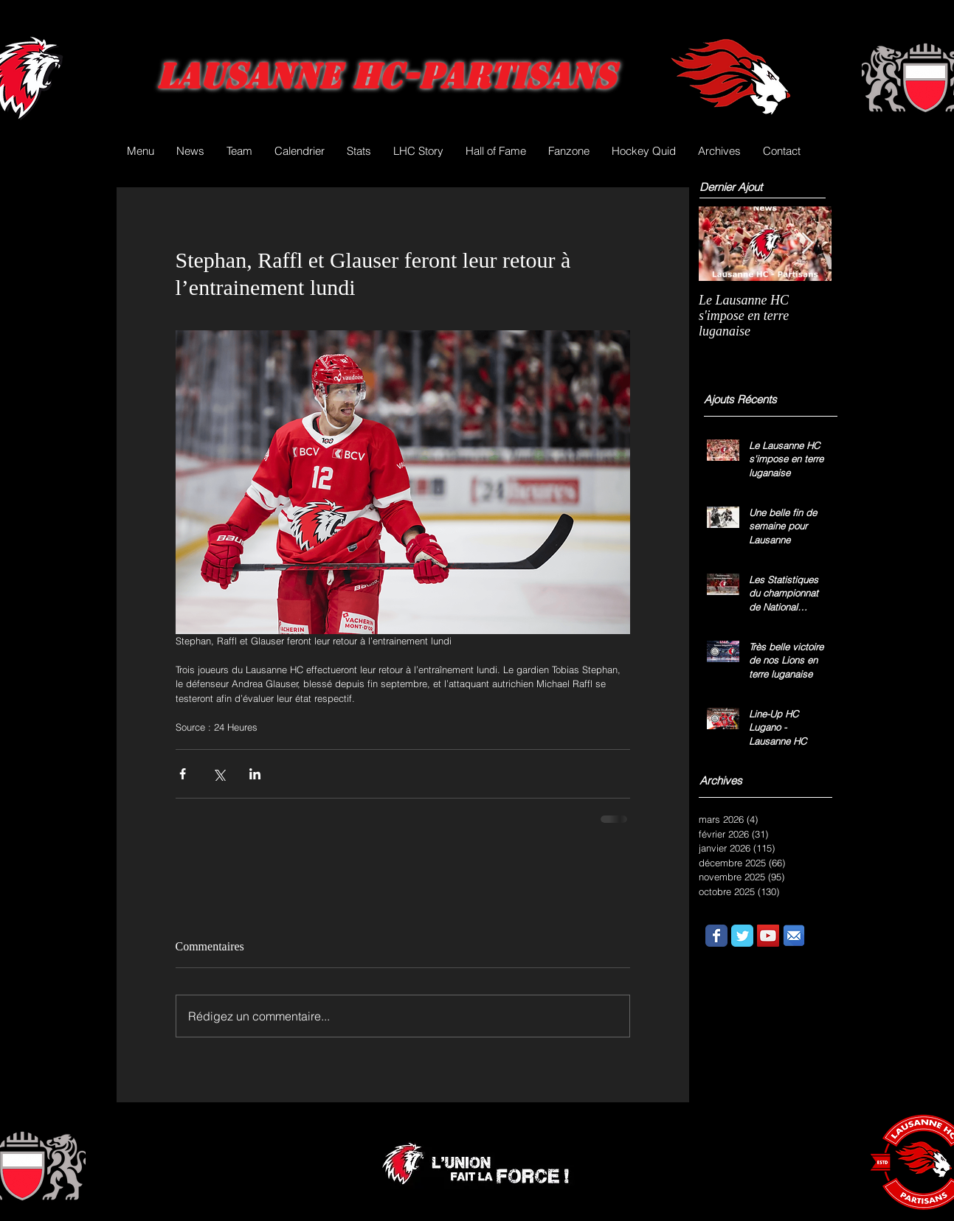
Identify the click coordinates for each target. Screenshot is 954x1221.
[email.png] (794, 936)
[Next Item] (808, 243)
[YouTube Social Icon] (768, 936)
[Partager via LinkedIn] (255, 774)
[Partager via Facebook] (183, 774)
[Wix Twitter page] (742, 936)
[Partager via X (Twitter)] (219, 774)
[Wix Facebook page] (716, 936)
